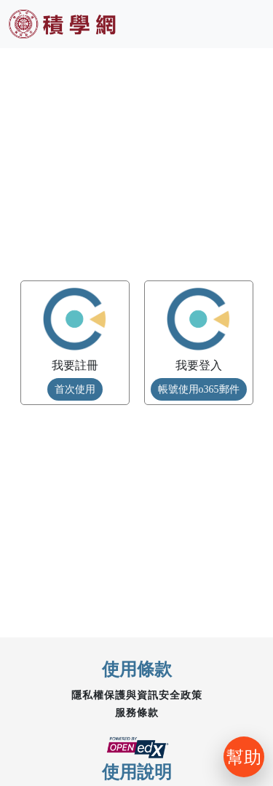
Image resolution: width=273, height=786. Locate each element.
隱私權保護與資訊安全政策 (136, 695)
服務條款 (137, 712)
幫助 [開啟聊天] (243, 756)
